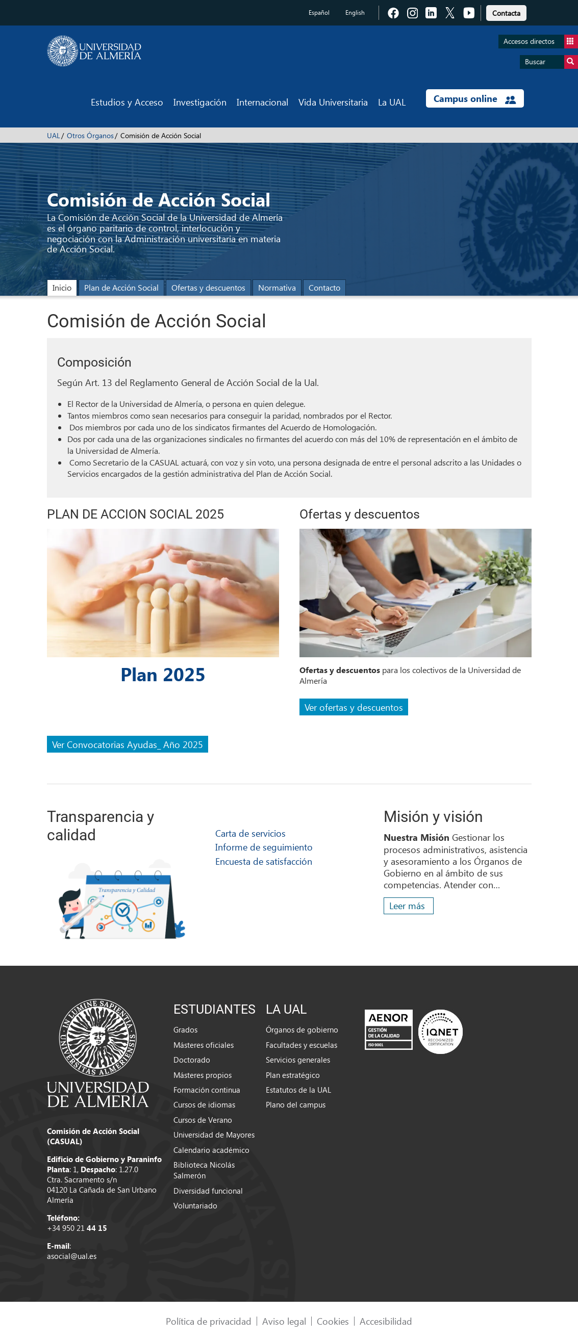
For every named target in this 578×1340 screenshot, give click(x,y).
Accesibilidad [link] (386, 1321)
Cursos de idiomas (204, 1104)
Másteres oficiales (203, 1045)
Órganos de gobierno (302, 1029)
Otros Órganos (90, 135)
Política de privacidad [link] (209, 1321)
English (355, 12)
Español (319, 12)
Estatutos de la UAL (298, 1090)
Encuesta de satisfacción (263, 861)
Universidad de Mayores (214, 1134)
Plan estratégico (293, 1075)
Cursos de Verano (202, 1120)
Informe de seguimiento (264, 846)
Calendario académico (211, 1150)
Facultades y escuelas (301, 1045)
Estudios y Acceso (127, 101)
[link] (506, 11)
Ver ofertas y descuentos (354, 707)
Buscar (551, 62)
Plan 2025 (163, 673)
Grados (185, 1029)
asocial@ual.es (71, 1256)
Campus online (475, 98)
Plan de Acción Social (121, 287)
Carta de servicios (250, 833)
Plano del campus (295, 1104)
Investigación (200, 101)
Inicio (62, 287)
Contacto (324, 287)
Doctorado (191, 1059)
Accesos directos (541, 41)
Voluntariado (195, 1205)
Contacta (506, 13)
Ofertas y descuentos (208, 287)
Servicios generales (298, 1059)
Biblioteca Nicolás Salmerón (204, 1169)
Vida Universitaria (333, 101)
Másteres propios (202, 1075)
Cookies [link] (333, 1321)
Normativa (277, 287)
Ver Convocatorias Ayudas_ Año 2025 (127, 744)
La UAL (392, 101)
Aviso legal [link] (284, 1321)
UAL (53, 135)
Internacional (262, 101)
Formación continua (206, 1090)
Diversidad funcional (208, 1191)
